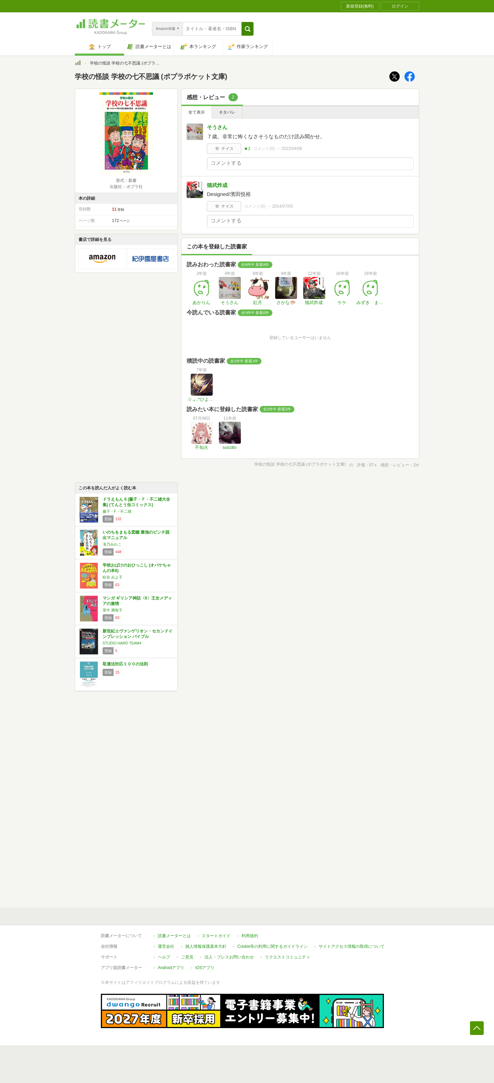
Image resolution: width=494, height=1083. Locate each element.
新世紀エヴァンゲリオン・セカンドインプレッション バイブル (138, 634)
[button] (248, 29)
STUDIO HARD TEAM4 (122, 643)
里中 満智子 (112, 610)
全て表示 (196, 112)
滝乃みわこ (112, 544)
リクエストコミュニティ (287, 957)
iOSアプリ (204, 968)
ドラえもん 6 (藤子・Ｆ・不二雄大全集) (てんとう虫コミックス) (136, 502)
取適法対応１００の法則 (125, 664)
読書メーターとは (174, 936)
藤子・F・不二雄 (117, 511)
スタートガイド (216, 936)
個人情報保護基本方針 (205, 946)
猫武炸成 (217, 185)
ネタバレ (227, 112)
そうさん (217, 127)
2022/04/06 (291, 149)
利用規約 (250, 936)
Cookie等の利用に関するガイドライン (272, 946)
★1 (247, 148)
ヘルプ (164, 957)
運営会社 (166, 946)
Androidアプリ (171, 968)
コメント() (264, 149)
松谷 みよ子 (112, 577)
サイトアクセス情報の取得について (352, 946)
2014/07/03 (282, 206)
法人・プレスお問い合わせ (229, 957)
